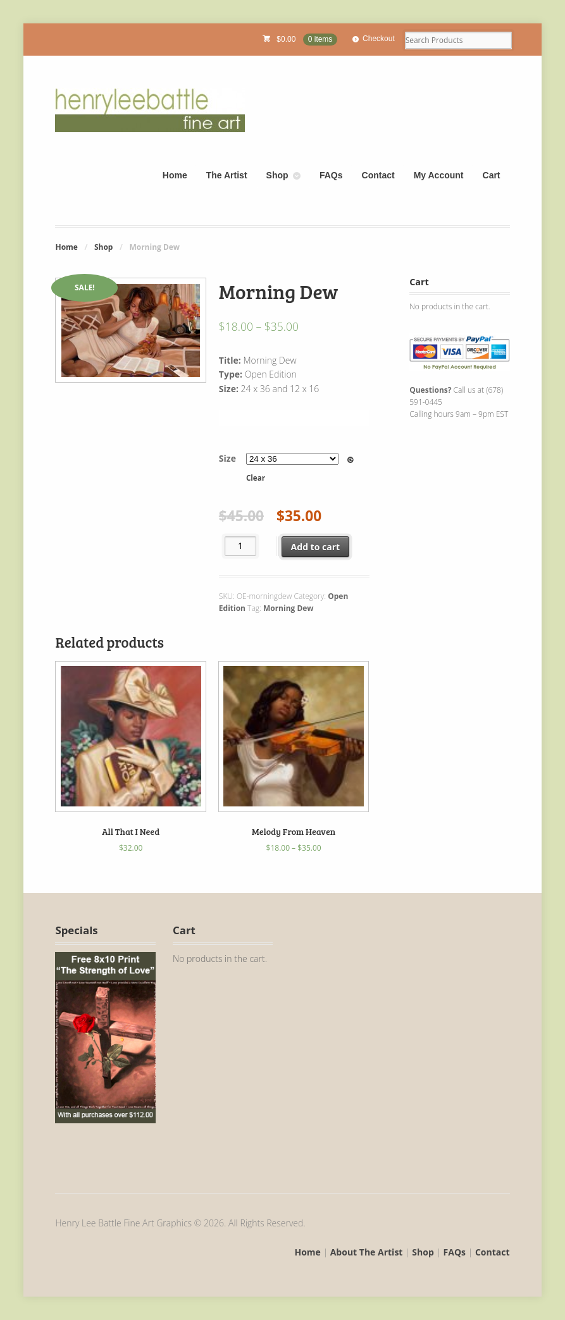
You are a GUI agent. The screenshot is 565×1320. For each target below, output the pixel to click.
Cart (491, 175)
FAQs (331, 175)
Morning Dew (288, 608)
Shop (277, 175)
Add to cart (315, 547)
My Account (439, 175)
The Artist (226, 175)
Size (227, 458)
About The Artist (366, 1252)
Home (175, 175)
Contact (378, 175)
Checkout (379, 38)
